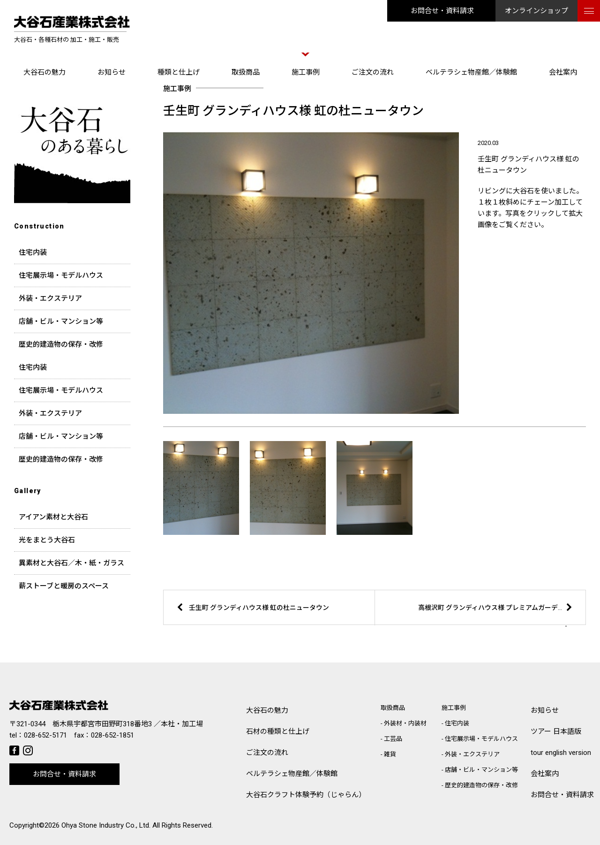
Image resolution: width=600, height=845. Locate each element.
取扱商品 (246, 72)
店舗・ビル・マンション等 (61, 321)
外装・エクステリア (50, 298)
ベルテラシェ (292, 773)
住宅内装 (33, 252)
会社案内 (563, 72)
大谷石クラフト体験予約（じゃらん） (306, 795)
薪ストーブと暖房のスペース (64, 586)
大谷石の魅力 (44, 72)
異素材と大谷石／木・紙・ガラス (71, 563)
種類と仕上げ (179, 72)
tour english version (561, 752)
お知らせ (112, 72)
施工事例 (306, 72)
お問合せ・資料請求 (442, 11)
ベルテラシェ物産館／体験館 (471, 72)
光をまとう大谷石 (47, 540)
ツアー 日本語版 (556, 731)
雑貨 (390, 754)
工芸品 (393, 738)
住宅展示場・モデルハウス (61, 275)
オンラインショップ (536, 11)
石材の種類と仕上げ (277, 731)
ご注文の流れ (373, 72)
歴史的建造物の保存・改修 (61, 344)
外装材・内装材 (405, 723)
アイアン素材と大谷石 (53, 517)
